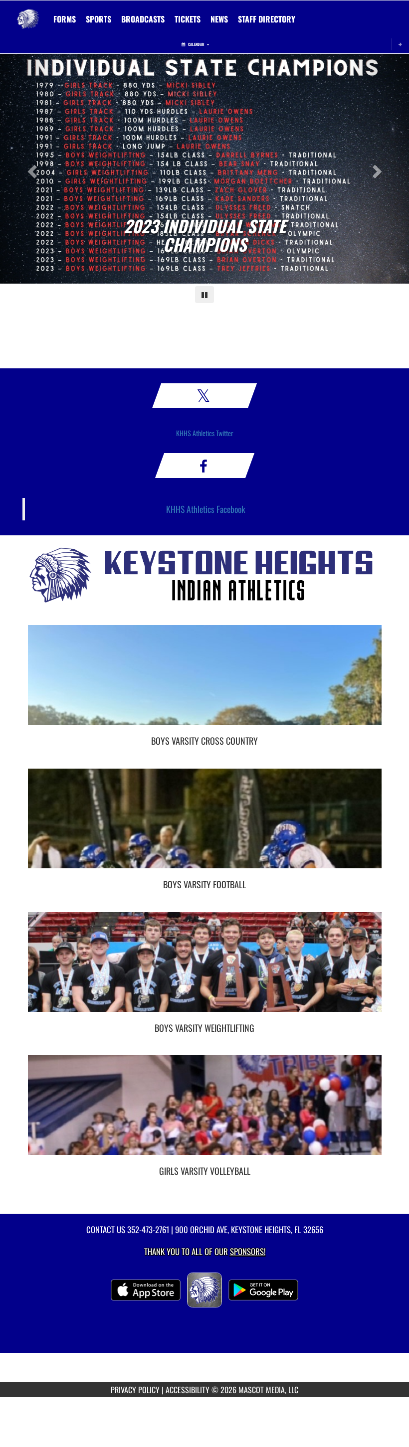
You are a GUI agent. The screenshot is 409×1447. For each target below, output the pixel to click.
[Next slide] (378, 169)
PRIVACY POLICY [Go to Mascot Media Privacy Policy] (135, 1390)
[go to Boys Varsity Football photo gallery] (204, 826)
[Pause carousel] (204, 294)
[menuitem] (64, 18)
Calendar (195, 44)
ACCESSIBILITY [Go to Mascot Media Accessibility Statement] (187, 1390)
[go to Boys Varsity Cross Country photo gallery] (204, 682)
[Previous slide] (30, 169)
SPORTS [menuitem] (98, 19)
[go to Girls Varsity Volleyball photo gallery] (204, 1112)
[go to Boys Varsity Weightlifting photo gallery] (204, 969)
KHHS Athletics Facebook (205, 508)
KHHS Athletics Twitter (204, 433)
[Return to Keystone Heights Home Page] (27, 12)
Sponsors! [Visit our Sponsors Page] (247, 1251)
